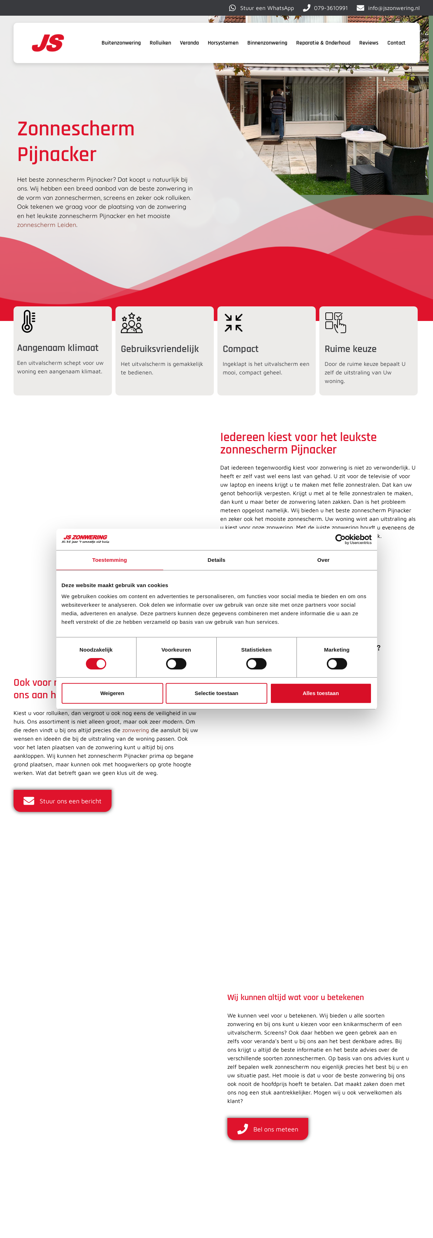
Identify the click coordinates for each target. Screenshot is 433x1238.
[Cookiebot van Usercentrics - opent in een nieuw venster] (340, 539)
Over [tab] (323, 560)
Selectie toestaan (216, 693)
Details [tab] (217, 560)
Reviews (368, 43)
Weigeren (112, 693)
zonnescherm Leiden (46, 224)
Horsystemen (223, 43)
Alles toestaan (321, 693)
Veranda (189, 43)
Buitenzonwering (121, 43)
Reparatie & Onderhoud (323, 43)
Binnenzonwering (267, 43)
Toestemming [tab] (109, 560)
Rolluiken (160, 43)
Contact (396, 43)
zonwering (135, 730)
